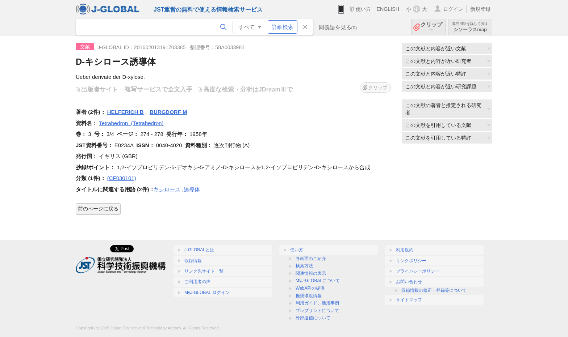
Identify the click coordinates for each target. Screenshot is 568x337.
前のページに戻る (98, 209)
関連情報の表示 (311, 273)
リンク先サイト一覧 (204, 271)
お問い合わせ (409, 281)
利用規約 (404, 249)
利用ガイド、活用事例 (317, 303)
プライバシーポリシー (417, 271)
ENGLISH (387, 9)
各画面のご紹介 (311, 258)
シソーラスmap (470, 27)
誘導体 (192, 189)
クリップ (431, 27)
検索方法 (304, 265)
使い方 (363, 9)
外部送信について (313, 317)
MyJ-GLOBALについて (318, 280)
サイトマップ (409, 299)
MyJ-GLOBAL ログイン (207, 292)
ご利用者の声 (197, 281)
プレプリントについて (317, 310)
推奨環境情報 (309, 295)
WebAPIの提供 (310, 288)
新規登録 (480, 9)
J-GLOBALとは (199, 249)
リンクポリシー (411, 260)
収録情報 (193, 260)
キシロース (166, 189)
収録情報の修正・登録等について (434, 290)
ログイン (453, 9)
